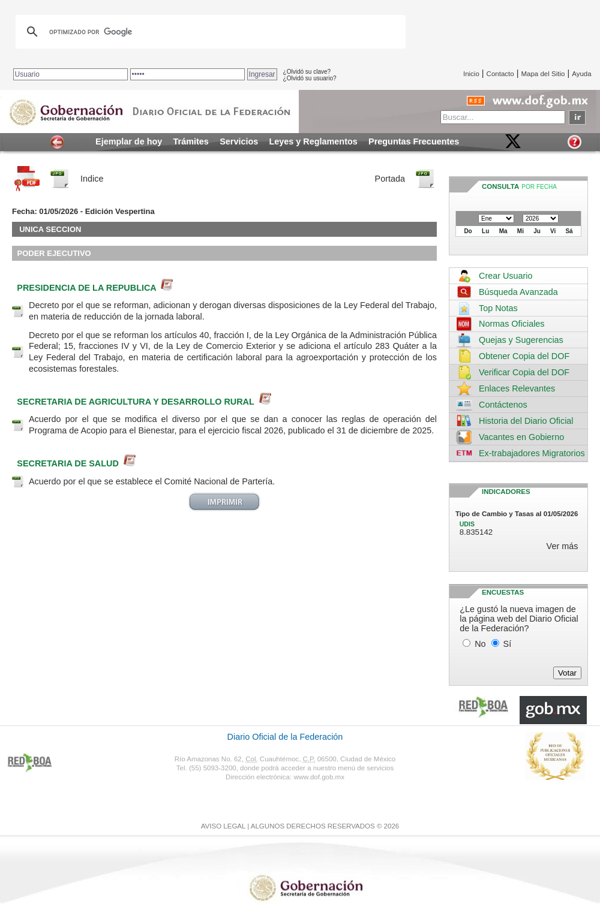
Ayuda (581, 73)
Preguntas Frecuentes (413, 141)
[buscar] (208, 32)
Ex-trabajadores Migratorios (532, 453)
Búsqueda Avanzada (518, 292)
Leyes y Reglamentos (313, 141)
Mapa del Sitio (543, 73)
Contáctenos (503, 404)
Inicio (471, 73)
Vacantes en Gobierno (521, 437)
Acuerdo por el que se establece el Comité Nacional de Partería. (152, 481)
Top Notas (498, 308)
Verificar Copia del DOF (524, 372)
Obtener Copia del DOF (524, 356)
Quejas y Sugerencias (521, 340)
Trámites (191, 141)
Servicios (239, 141)
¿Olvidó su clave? (307, 71)
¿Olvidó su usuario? (310, 78)
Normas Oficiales (512, 324)
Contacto (500, 73)
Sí (507, 644)
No (480, 644)
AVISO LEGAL (223, 826)
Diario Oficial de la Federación (285, 737)
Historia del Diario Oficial (526, 421)
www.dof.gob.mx (318, 777)
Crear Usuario (506, 276)
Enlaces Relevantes (517, 388)
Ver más (562, 546)
